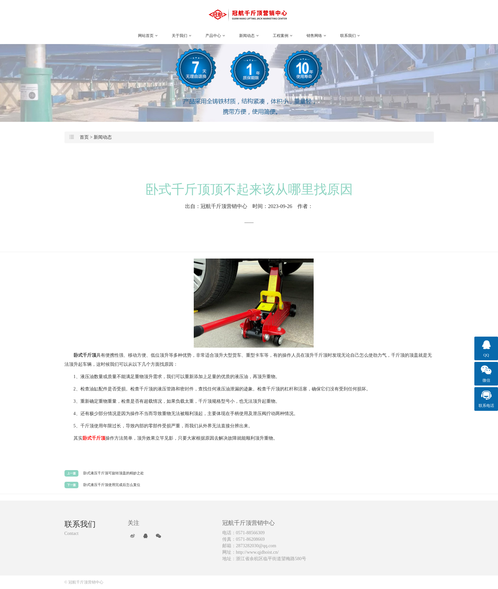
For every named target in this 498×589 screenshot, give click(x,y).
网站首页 (148, 35)
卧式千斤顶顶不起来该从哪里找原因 (249, 189)
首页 (84, 137)
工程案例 (283, 35)
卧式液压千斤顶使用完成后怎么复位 (111, 485)
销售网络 (316, 35)
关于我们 (181, 35)
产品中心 (215, 35)
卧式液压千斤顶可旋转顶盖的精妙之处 (113, 473)
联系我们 (350, 35)
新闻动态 (249, 35)
